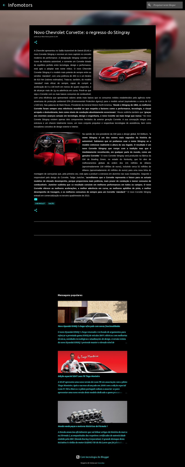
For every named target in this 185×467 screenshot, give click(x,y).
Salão (51, 203)
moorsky (101, 463)
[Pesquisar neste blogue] (167, 5)
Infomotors (20, 5)
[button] (35, 42)
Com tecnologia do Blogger (92, 457)
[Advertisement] (92, 264)
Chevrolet (40, 203)
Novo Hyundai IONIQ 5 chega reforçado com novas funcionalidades (89, 326)
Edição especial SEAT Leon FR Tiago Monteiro (79, 376)
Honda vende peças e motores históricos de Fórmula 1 (83, 426)
